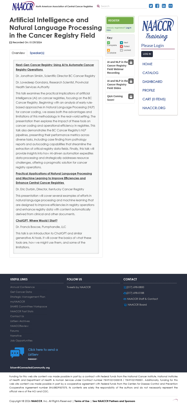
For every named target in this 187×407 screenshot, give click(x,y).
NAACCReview (19, 326)
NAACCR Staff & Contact (142, 299)
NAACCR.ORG (153, 108)
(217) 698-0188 (135, 293)
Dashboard (152, 82)
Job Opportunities (21, 340)
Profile (148, 90)
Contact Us (17, 316)
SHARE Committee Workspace (28, 306)
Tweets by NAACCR (79, 287)
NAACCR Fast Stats (21, 311)
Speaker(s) (37, 53)
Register (113, 20)
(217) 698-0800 (135, 287)
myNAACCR (17, 301)
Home (147, 64)
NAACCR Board (137, 304)
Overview (18, 53)
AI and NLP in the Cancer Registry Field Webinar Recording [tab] (117, 67)
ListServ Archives (20, 321)
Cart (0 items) (154, 99)
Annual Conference (22, 287)
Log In (147, 53)
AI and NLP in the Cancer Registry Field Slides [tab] (117, 84)
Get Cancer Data (21, 291)
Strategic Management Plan (27, 296)
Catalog (150, 73)
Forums (14, 330)
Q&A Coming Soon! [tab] (115, 98)
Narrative (16, 335)
